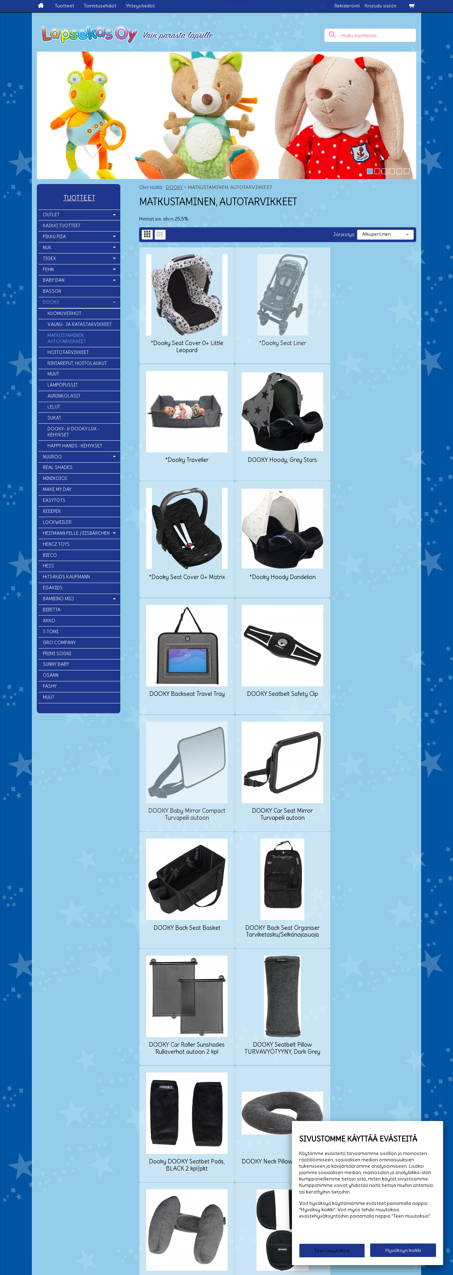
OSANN (50, 675)
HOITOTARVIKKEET (68, 352)
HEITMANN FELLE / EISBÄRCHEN (76, 533)
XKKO (49, 621)
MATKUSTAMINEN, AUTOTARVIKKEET (66, 338)
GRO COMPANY (59, 643)
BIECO (50, 555)
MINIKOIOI (55, 478)
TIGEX (49, 259)
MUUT (53, 374)
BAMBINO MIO (58, 599)
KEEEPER (52, 511)
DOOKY (51, 302)
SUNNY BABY (56, 664)
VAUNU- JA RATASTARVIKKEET (79, 324)
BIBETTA (52, 610)
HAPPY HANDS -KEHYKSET (74, 446)
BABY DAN (53, 280)
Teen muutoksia (332, 1251)
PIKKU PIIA (54, 237)
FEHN (48, 270)
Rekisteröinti (347, 5)
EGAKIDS (53, 588)
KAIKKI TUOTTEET (62, 226)
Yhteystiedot (140, 5)
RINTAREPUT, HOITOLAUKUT (77, 363)
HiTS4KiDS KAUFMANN (66, 577)
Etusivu (8, 1202)
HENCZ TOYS (56, 544)
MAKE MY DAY (57, 489)
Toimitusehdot (100, 5)
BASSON (52, 291)
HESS (48, 566)
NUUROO (52, 457)
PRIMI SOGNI (57, 654)
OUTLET (51, 215)
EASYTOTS (54, 500)
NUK (47, 248)
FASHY (50, 686)
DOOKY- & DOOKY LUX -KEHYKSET (73, 432)
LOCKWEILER (57, 522)
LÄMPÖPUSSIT (62, 385)
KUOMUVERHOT (64, 313)
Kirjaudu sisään (380, 5)
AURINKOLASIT (63, 396)
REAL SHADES (58, 467)
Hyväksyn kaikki (403, 1250)
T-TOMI (50, 632)
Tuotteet (64, 5)
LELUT (53, 407)
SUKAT (54, 418)
